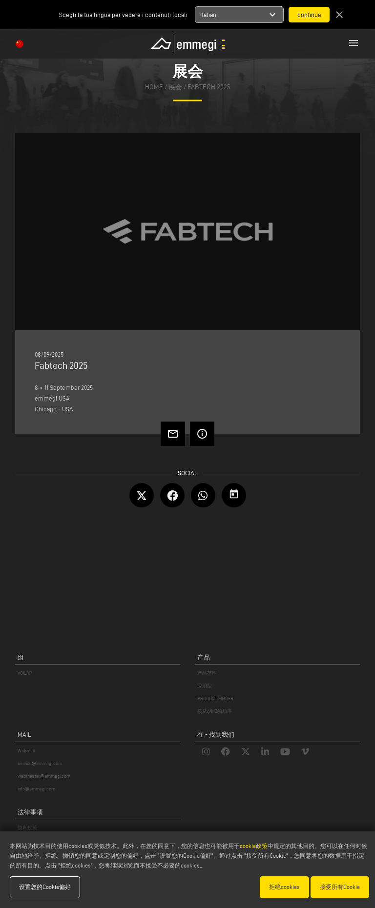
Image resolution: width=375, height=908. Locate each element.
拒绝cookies (284, 887)
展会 (175, 87)
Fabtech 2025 (209, 87)
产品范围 (207, 673)
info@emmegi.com (36, 788)
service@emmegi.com (40, 763)
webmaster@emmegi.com (44, 776)
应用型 (204, 685)
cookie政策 (254, 846)
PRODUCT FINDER (215, 698)
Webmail (26, 750)
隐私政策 (27, 827)
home (154, 87)
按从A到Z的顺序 (214, 711)
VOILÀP (25, 673)
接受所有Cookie (340, 887)
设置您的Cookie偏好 (45, 887)
